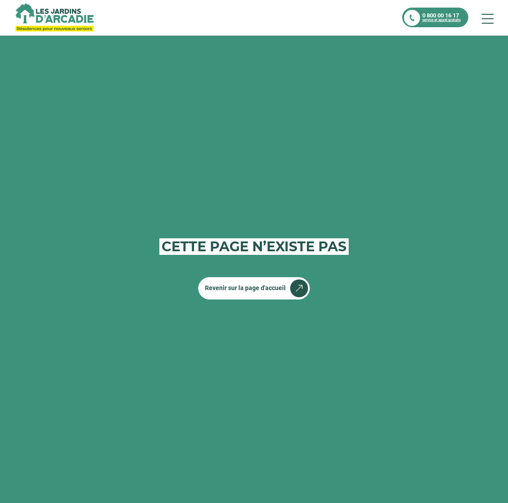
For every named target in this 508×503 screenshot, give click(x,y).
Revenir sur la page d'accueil (245, 287)
